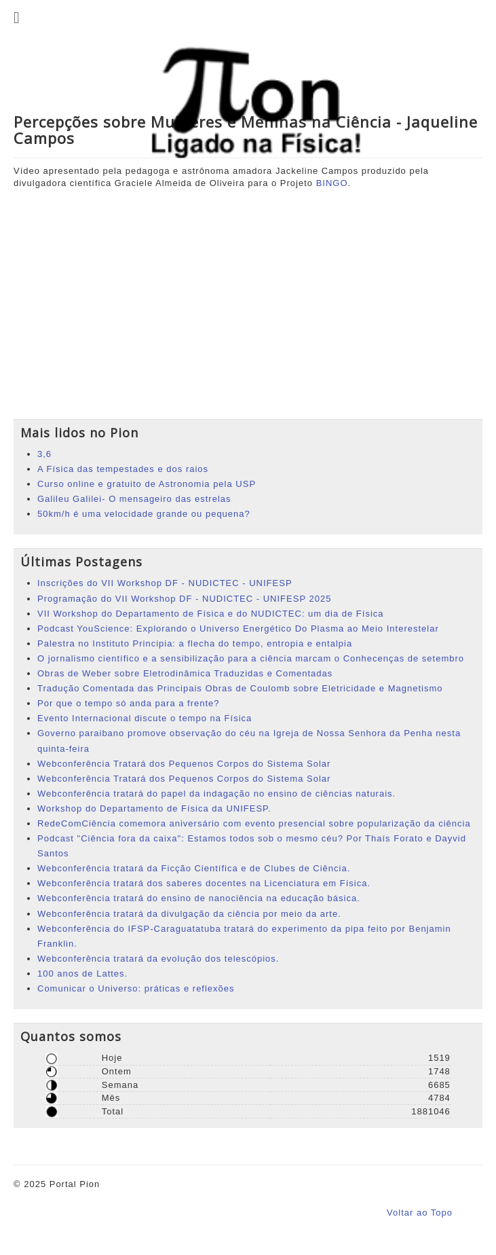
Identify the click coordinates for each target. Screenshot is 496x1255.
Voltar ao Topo (420, 1212)
